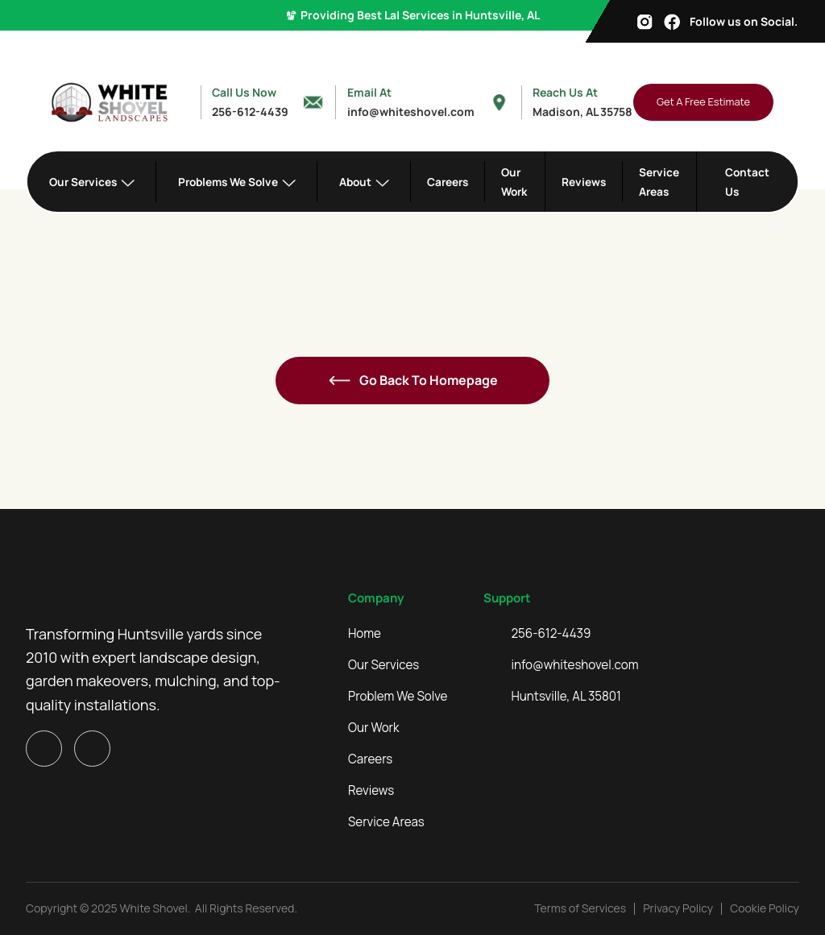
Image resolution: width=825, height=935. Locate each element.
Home (364, 634)
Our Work (514, 181)
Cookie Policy (764, 908)
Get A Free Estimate (703, 101)
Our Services (383, 665)
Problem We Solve (397, 697)
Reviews (584, 181)
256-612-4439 (551, 634)
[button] (91, 181)
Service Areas (659, 181)
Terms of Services (580, 908)
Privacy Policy (678, 908)
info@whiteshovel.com (575, 665)
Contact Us (747, 181)
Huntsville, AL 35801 (566, 697)
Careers (447, 181)
